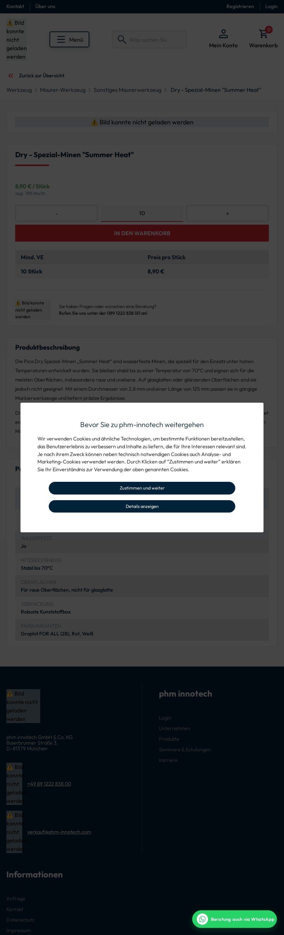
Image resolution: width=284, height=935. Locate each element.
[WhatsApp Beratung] (234, 919)
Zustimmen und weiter (142, 488)
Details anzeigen (142, 506)
